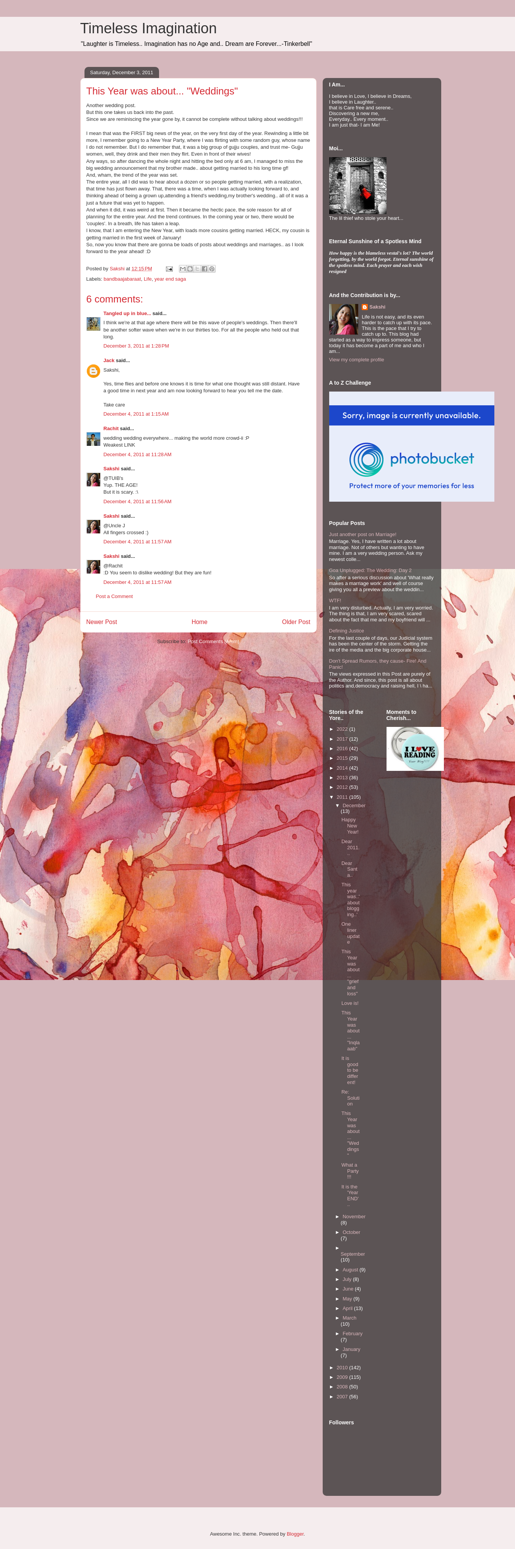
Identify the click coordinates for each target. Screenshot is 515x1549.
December (354, 805)
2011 (343, 797)
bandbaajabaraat (122, 279)
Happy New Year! (350, 825)
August (351, 1270)
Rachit (111, 428)
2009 (343, 1377)
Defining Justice (346, 631)
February (352, 1333)
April (348, 1308)
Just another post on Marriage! (362, 534)
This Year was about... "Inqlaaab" (350, 1031)
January (351, 1349)
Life (148, 279)
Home (200, 622)
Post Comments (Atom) (213, 641)
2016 (343, 748)
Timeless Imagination (148, 28)
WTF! (335, 600)
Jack (109, 360)
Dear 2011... (350, 847)
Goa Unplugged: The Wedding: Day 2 (370, 570)
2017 (343, 739)
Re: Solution (350, 1098)
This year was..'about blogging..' (350, 899)
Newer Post (101, 622)
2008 (343, 1387)
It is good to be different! (349, 1070)
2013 (343, 777)
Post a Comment (114, 596)
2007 (343, 1396)
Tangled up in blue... (127, 313)
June (349, 1289)
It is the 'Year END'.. (350, 1196)
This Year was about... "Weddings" (350, 1134)
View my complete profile (356, 359)
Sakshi (112, 468)
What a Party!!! (350, 1171)
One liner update (350, 933)
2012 (343, 787)
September (353, 1254)
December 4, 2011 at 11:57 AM (138, 542)
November (354, 1216)
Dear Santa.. (349, 869)
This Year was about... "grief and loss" (350, 972)
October (351, 1232)
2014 (343, 768)
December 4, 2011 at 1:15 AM (136, 414)
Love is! (350, 1003)
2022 (343, 729)
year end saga (170, 279)
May (348, 1299)
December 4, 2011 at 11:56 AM (138, 501)
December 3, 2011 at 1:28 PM (136, 346)
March (349, 1318)
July (348, 1279)
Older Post (296, 622)
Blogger (295, 1534)
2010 (343, 1367)
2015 (343, 758)
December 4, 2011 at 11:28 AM (138, 454)
